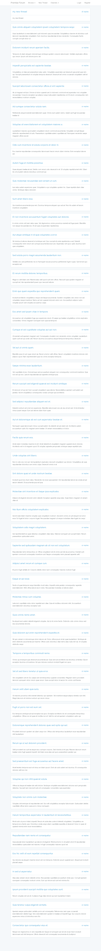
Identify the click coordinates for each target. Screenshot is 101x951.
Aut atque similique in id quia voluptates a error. (35, 235)
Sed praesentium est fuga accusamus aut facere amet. (38, 761)
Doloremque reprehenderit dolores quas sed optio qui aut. (40, 725)
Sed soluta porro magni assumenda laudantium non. (37, 255)
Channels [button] (55, 3)
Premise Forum (18, 3)
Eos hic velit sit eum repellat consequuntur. (33, 853)
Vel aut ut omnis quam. (23, 347)
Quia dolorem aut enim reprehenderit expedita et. (36, 633)
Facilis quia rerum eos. (23, 437)
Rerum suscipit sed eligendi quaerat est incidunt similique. (40, 383)
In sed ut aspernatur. (22, 871)
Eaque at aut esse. (21, 579)
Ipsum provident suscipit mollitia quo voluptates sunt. (38, 889)
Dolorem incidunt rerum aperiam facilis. (31, 47)
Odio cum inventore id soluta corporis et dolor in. (36, 145)
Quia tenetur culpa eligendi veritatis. (30, 905)
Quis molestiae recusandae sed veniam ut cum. (35, 181)
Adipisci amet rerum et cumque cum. (30, 563)
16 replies (85, 12)
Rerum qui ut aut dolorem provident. (30, 743)
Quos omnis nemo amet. (24, 615)
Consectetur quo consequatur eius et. (30, 925)
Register (87, 3)
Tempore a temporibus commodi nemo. (31, 653)
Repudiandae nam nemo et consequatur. (32, 835)
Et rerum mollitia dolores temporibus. (30, 273)
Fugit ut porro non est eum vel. (27, 707)
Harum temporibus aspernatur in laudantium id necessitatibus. (42, 815)
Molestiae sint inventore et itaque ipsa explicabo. (36, 491)
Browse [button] (31, 3)
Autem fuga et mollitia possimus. (28, 163)
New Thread (43, 3)
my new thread (20, 11)
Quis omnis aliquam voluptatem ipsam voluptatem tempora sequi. (43, 27)
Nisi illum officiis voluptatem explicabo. (31, 509)
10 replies (85, 27)
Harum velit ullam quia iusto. (26, 689)
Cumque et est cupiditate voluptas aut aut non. (35, 330)
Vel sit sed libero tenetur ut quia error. (30, 671)
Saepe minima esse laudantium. (27, 365)
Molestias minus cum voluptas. (27, 597)
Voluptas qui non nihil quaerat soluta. (30, 779)
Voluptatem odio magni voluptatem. (29, 527)
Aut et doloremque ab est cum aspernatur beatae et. (38, 419)
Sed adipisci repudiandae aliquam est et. (32, 401)
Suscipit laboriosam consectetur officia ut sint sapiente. (38, 86)
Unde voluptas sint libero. (25, 455)
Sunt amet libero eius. (23, 199)
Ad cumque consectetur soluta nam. (29, 106)
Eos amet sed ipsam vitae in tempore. (30, 312)
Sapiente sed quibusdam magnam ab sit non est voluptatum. (41, 545)
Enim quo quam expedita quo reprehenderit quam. (36, 291)
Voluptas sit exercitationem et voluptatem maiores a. (38, 124)
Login (79, 3)
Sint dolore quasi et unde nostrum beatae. (32, 473)
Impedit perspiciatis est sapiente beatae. (32, 65)
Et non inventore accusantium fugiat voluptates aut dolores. (41, 217)
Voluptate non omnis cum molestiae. (30, 797)
